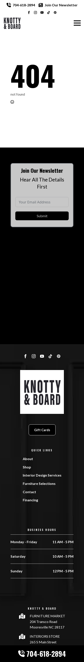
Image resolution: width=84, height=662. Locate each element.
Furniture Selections (39, 483)
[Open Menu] (77, 23)
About (28, 459)
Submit (42, 222)
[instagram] (35, 12)
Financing (30, 500)
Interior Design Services (42, 475)
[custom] (48, 12)
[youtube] (42, 12)
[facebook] (28, 12)
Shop (27, 467)
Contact (29, 492)
